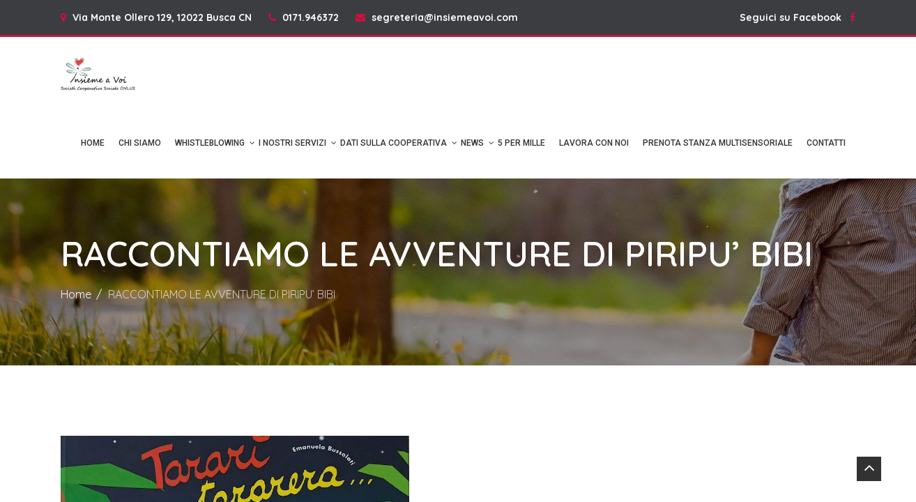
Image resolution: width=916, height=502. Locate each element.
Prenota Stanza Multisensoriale (718, 143)
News (472, 143)
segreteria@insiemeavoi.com (445, 17)
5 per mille (521, 143)
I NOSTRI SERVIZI (292, 143)
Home (93, 143)
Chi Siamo (140, 143)
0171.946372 (310, 17)
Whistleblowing (210, 143)
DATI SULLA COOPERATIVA (393, 143)
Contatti (826, 143)
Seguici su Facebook (797, 17)
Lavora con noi (594, 143)
